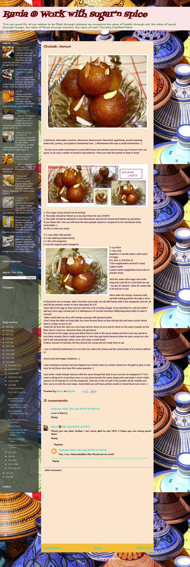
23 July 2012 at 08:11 (76, 426)
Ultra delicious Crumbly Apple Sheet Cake (18, 406)
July (10, 385)
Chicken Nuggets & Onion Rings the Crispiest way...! (23, 156)
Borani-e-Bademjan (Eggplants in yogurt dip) (24, 71)
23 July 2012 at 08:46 (92, 450)
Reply (54, 417)
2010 (8, 477)
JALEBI (18, 91)
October (12, 373)
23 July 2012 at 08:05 (84, 408)
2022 (8, 327)
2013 (8, 358)
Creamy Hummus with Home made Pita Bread (17, 432)
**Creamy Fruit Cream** (21, 199)
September (13, 377)
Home (98, 547)
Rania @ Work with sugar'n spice (74, 14)
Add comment (53, 470)
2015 (8, 350)
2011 (8, 473)
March (11, 464)
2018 (8, 338)
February (12, 468)
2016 (8, 346)
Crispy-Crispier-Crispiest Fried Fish (24, 49)
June (10, 452)
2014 (8, 354)
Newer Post (52, 547)
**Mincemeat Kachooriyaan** (22, 177)
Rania (60, 391)
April (10, 460)
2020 (8, 331)
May (10, 456)
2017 (8, 342)
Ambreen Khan (60, 408)
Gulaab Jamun (14, 426)
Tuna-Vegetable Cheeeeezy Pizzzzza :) (18, 413)
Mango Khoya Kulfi (23, 217)
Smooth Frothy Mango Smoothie (17, 421)
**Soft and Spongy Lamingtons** (23, 133)
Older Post (143, 547)
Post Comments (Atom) (105, 558)
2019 (8, 334)
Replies (58, 444)
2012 (8, 362)
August (11, 381)
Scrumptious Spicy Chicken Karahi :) (16, 399)
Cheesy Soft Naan (16, 388)
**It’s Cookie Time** (24, 236)
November (13, 369)
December (13, 365)
